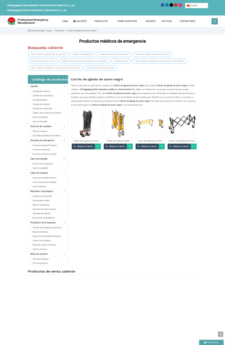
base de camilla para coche (43, 61)
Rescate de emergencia (42, 140)
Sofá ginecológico (41, 259)
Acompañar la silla (41, 200)
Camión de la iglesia (42, 240)
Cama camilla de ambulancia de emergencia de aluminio (159, 61)
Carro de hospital (38, 158)
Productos (102, 308)
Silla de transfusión (41, 205)
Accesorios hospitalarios (44, 218)
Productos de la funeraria (43, 222)
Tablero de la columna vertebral (47, 113)
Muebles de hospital (171, 298)
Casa (99, 300)
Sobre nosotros (104, 304)
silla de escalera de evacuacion (100, 67)
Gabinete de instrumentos (44, 209)
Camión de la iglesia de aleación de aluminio (50, 227)
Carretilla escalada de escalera (46, 135)
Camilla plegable (121, 61)
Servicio (101, 316)
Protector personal (41, 149)
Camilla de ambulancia (43, 95)
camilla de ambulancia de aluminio (114, 54)
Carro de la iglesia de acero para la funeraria (150, 141)
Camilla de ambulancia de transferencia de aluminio (84, 61)
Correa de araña (40, 121)
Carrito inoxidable (40, 168)
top (220, 334)
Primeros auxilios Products (45, 145)
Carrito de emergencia (43, 164)
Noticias (101, 312)
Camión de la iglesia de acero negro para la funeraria (182, 141)
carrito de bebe (39, 186)
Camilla (34, 86)
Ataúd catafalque (41, 232)
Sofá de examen (40, 263)
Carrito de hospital (137, 312)
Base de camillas (40, 117)
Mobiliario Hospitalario (41, 191)
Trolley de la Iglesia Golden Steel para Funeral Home (118, 141)
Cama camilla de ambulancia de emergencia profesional (55, 67)
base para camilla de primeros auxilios (153, 54)
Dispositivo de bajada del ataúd (47, 236)
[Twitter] (171, 5)
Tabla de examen (169, 306)
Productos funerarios (171, 302)
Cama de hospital (39, 172)
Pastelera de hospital (42, 196)
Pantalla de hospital (41, 213)
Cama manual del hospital (44, 182)
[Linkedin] (167, 5)
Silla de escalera (40, 131)
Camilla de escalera (41, 91)
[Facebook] (162, 5)
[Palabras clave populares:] (215, 21)
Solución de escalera (40, 126)
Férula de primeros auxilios (45, 154)
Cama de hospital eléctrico (45, 178)
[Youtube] (176, 5)
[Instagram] (180, 5)
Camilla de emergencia (83, 54)
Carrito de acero (40, 249)
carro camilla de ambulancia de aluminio (48, 54)
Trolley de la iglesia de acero (86, 141)
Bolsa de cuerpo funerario (44, 245)
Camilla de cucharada (42, 108)
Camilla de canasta (41, 104)
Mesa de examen (39, 254)
